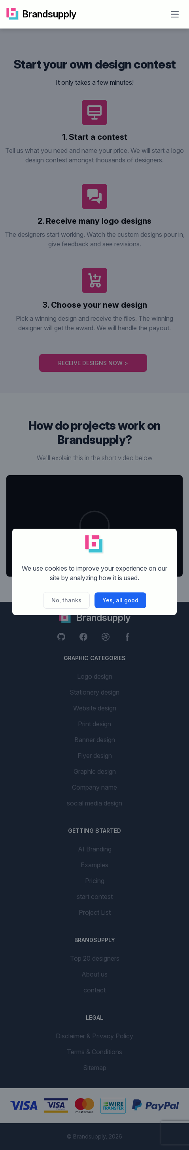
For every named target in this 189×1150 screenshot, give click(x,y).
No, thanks (66, 600)
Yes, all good (120, 600)
